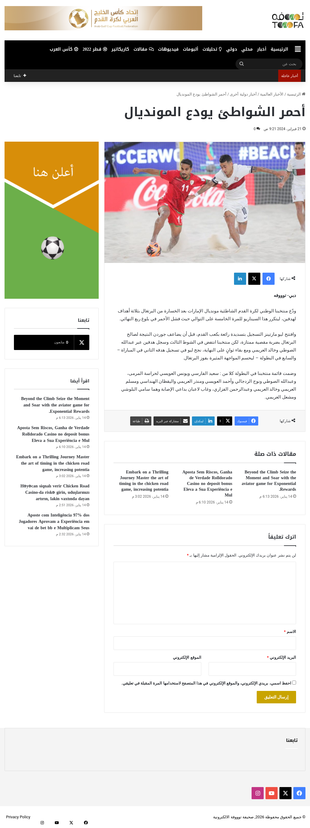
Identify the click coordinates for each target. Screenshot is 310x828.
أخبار (261, 49)
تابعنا (292, 740)
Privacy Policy (18, 817)
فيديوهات (168, 49)
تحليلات (212, 49)
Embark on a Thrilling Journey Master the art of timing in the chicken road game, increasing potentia (143, 480)
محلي (247, 49)
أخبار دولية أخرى (243, 94)
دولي (231, 49)
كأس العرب (64, 49)
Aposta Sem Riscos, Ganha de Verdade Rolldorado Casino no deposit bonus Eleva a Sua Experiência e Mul (207, 483)
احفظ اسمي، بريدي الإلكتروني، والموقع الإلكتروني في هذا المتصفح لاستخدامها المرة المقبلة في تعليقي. (206, 683)
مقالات (144, 49)
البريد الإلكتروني (281, 657)
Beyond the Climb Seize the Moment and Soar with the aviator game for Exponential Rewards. (269, 480)
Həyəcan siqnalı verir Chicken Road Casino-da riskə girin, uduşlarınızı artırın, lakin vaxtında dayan (55, 492)
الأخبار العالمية (271, 94)
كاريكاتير (120, 49)
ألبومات (190, 49)
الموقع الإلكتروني (187, 657)
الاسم (290, 631)
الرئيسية (279, 49)
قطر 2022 (95, 49)
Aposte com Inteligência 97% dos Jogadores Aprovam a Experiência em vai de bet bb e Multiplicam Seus (54, 521)
